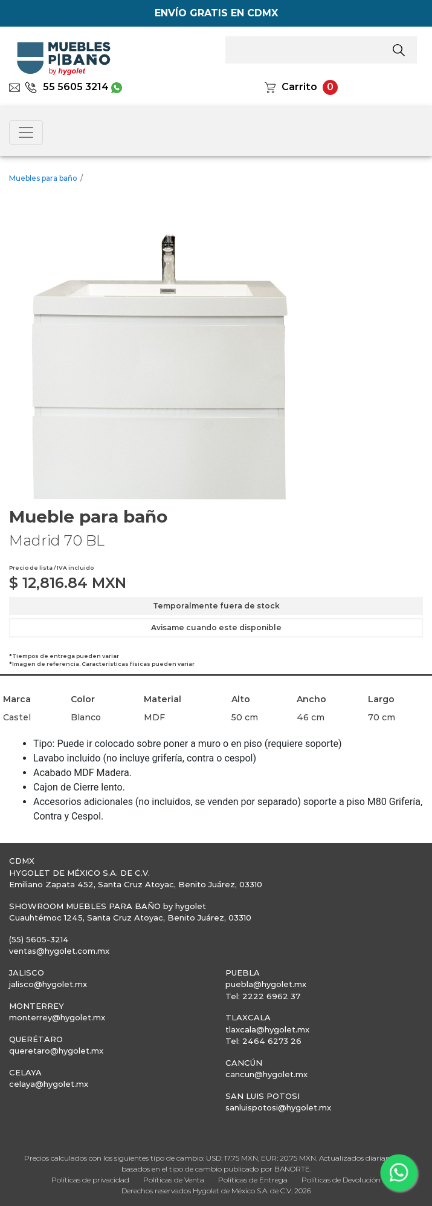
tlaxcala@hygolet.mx (267, 1029)
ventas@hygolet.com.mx (59, 951)
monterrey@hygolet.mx (57, 1017)
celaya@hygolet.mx (48, 1084)
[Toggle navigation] (26, 132)
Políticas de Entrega (253, 1179)
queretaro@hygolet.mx (56, 1050)
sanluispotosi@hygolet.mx (278, 1107)
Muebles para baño (43, 178)
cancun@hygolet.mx (266, 1074)
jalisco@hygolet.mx (48, 984)
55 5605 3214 (66, 87)
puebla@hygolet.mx (265, 984)
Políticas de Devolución (341, 1179)
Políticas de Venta (173, 1179)
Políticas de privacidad (90, 1179)
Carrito (299, 87)
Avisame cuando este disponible (216, 627)
